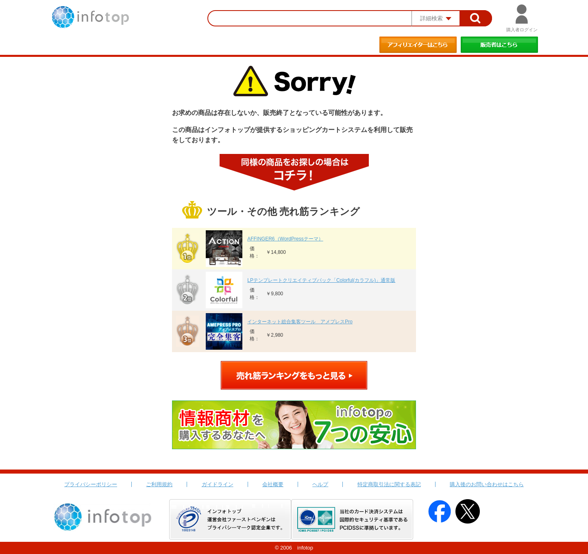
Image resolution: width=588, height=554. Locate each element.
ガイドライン (217, 484)
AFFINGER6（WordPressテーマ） (285, 239)
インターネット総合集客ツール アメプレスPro (300, 322)
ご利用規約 (159, 484)
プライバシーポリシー (90, 484)
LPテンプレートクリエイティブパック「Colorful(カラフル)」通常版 (321, 280)
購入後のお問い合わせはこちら (487, 484)
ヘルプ (320, 484)
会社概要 (272, 484)
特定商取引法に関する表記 (389, 484)
